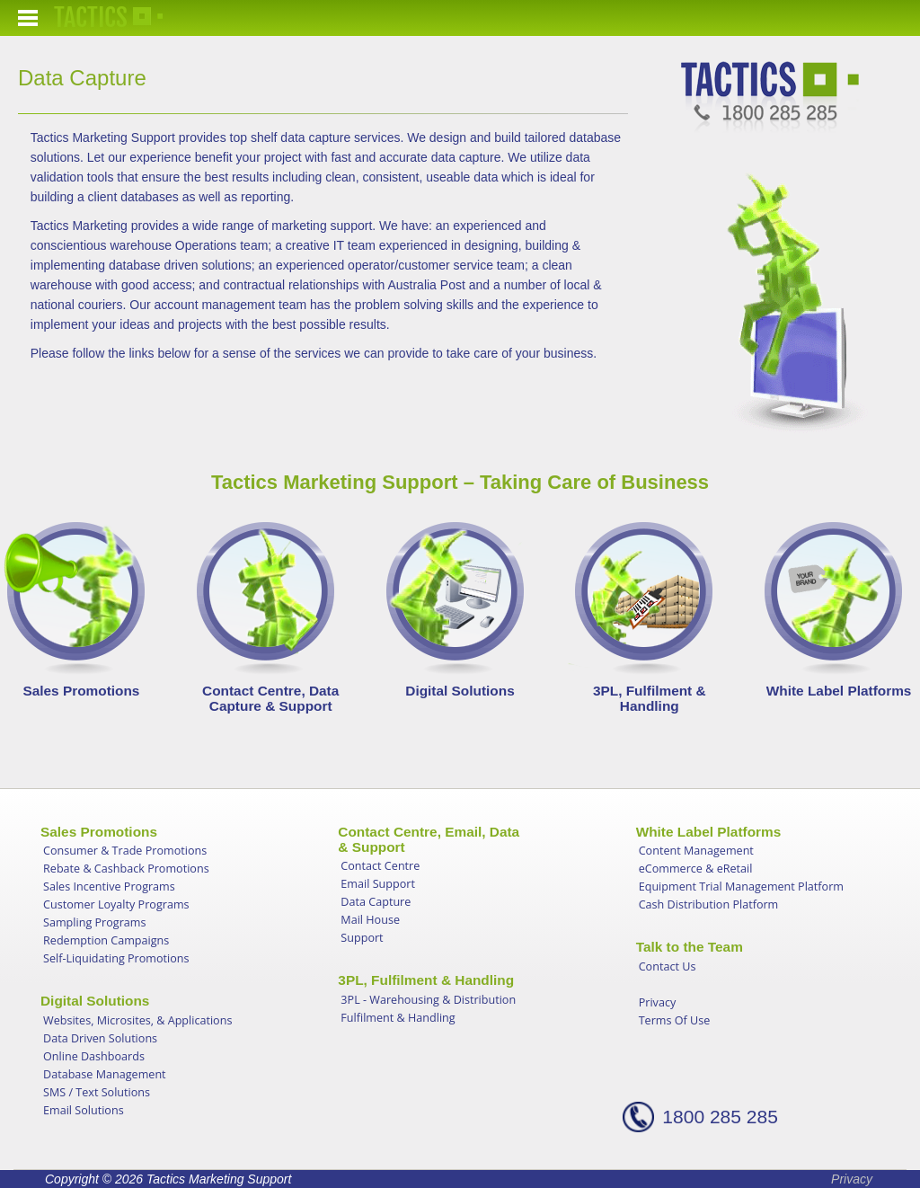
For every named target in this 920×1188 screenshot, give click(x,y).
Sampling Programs (94, 922)
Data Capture (376, 901)
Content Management (696, 850)
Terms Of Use (675, 1020)
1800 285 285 (719, 1116)
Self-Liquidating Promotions (116, 958)
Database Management (104, 1074)
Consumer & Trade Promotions (125, 850)
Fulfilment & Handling (398, 1017)
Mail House (370, 919)
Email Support (378, 883)
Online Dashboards (94, 1056)
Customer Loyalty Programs (116, 904)
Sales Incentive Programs (109, 886)
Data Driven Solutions (100, 1038)
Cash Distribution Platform (709, 904)
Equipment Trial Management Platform (741, 886)
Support (362, 937)
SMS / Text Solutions (96, 1092)
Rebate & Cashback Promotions (126, 868)
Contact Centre (380, 865)
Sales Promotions (80, 690)
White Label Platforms (839, 690)
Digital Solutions (459, 690)
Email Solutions (83, 1110)
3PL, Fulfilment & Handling (649, 698)
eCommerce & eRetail (696, 868)
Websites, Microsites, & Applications (137, 1020)
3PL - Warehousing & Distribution (428, 999)
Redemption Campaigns (106, 940)
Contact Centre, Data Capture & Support (270, 698)
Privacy (658, 1002)
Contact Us (667, 966)
